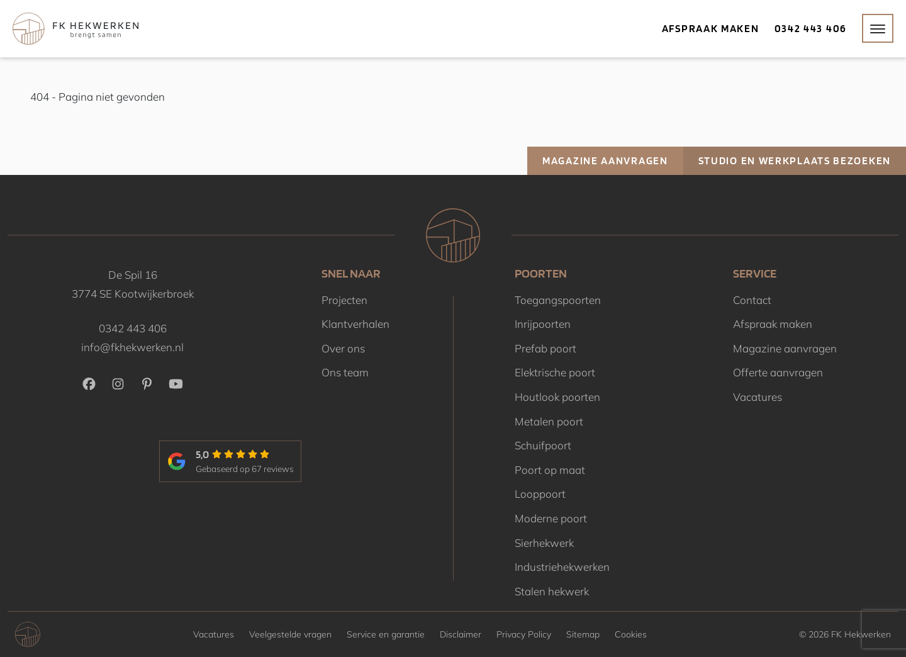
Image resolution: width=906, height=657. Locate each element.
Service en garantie (386, 634)
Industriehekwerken (562, 566)
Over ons (343, 348)
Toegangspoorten (558, 299)
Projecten (344, 299)
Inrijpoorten (543, 323)
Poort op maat (550, 469)
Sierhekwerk (544, 542)
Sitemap (583, 634)
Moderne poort (551, 518)
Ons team (345, 372)
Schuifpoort (543, 445)
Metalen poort (549, 421)
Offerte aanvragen (778, 372)
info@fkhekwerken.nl (132, 347)
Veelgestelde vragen (290, 634)
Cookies (631, 634)
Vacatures (757, 396)
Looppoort (540, 493)
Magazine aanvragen (605, 160)
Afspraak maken (710, 28)
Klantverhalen (355, 323)
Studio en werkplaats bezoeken (794, 160)
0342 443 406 (811, 28)
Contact (752, 299)
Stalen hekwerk (552, 591)
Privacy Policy (523, 634)
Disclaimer (460, 634)
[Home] (75, 29)
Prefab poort (545, 348)
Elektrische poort (555, 372)
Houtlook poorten (557, 396)
